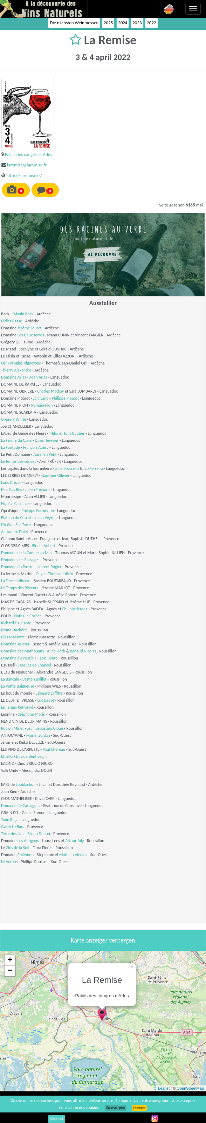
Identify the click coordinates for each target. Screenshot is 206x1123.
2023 (137, 22)
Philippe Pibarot (65, 398)
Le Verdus (9, 861)
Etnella (7, 756)
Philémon (26, 854)
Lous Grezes (11, 482)
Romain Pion (42, 405)
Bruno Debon (38, 833)
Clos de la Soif (17, 847)
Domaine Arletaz (15, 644)
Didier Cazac (11, 320)
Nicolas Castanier (15, 503)
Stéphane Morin (32, 714)
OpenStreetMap (190, 1088)
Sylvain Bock (22, 313)
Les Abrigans (28, 840)
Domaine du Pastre (17, 566)
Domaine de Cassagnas (20, 805)
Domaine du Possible (19, 658)
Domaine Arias (13, 377)
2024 (122, 22)
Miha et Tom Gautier (66, 433)
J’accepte (139, 1108)
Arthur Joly (74, 840)
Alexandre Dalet (14, 531)
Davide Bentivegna (31, 756)
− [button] (10, 971)
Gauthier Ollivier (55, 475)
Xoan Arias (38, 377)
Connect (56, 1118)
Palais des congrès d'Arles (28, 154)
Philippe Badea (74, 608)
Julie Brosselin (67, 468)
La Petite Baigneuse (17, 686)
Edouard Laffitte (48, 693)
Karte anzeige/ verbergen (103, 940)
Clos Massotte (13, 637)
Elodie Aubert (43, 545)
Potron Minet (12, 728)
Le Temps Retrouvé (17, 707)
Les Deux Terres (31, 335)
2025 (108, 22)
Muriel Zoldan (38, 735)
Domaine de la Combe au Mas (26, 552)
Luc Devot (45, 700)
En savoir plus (116, 1108)
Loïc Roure (49, 658)
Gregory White (13, 419)
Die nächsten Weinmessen (74, 22)
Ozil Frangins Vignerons (21, 363)
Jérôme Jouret (30, 328)
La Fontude (10, 447)
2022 (151, 22)
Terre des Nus (12, 833)
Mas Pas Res (11, 489)
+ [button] (10, 960)
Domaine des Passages (20, 559)
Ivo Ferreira (93, 468)
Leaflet (164, 1088)
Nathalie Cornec (27, 615)
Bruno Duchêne (14, 630)
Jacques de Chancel (34, 665)
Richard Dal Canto (16, 622)
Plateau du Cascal (16, 517)
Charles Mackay (50, 391)
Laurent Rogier (48, 566)
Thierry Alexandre (16, 370)
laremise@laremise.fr (27, 165)
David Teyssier (47, 440)
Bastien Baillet (34, 679)
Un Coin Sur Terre (16, 524)
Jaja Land (40, 398)
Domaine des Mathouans (22, 651)
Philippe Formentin (37, 510)
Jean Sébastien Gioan (45, 728)
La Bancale (10, 679)
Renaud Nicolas (83, 651)
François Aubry (35, 447)
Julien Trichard (37, 489)
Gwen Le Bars (12, 826)
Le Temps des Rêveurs (19, 587)
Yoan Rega (10, 819)
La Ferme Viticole (15, 580)
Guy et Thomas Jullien (54, 573)
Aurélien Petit (44, 454)
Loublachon (26, 784)
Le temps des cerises (18, 461)
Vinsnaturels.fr (44, 9)
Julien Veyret (45, 517)
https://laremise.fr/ (24, 175)
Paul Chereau (54, 749)
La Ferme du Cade (16, 440)
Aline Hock (56, 651)
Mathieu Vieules (73, 854)
